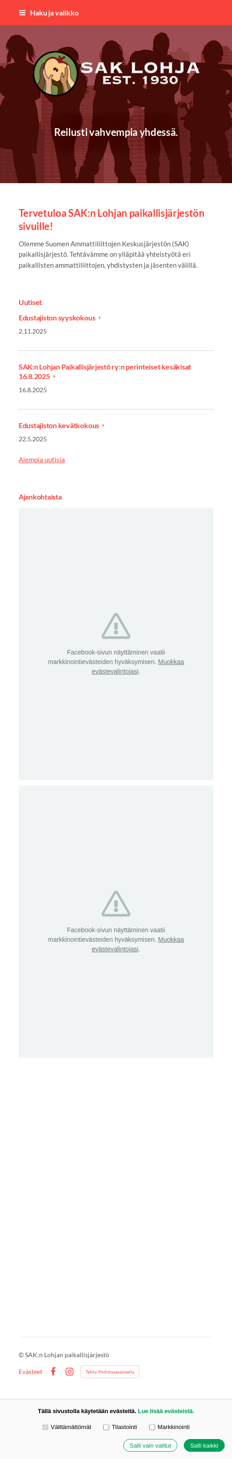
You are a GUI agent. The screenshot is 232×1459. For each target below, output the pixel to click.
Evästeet (30, 1372)
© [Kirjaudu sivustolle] (22, 1355)
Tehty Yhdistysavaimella (110, 1371)
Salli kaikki (204, 1445)
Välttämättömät (66, 1427)
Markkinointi (169, 1427)
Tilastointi (120, 1427)
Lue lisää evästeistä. (166, 1411)
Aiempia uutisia (42, 459)
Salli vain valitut (150, 1445)
